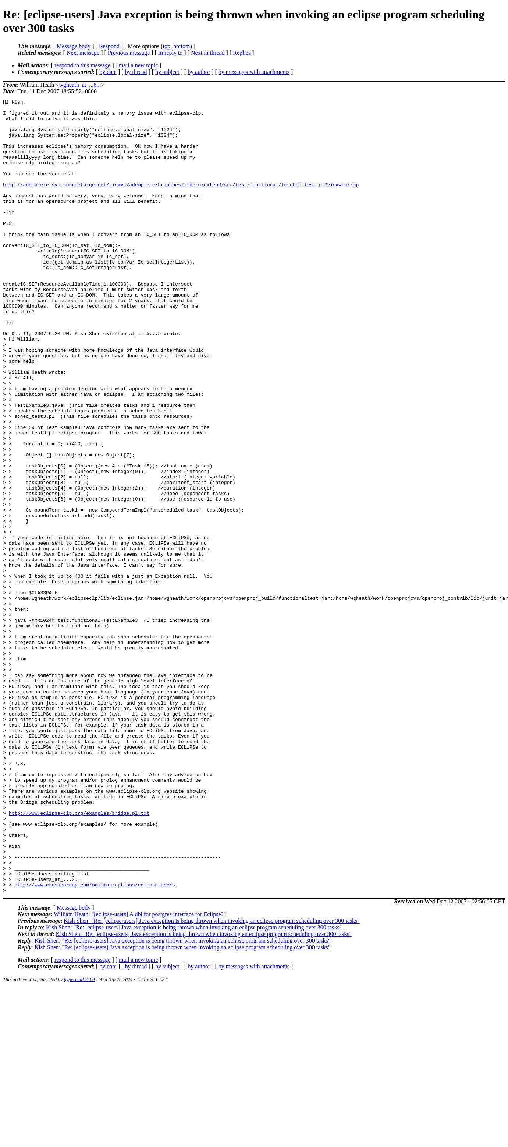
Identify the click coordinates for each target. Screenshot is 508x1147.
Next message (83, 53)
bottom (181, 46)
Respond (109, 46)
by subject (167, 72)
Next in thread (208, 53)
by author (199, 72)
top (166, 46)
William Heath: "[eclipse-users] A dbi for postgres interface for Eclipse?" (140, 1073)
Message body (73, 46)
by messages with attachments (254, 72)
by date (108, 72)
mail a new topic (138, 65)
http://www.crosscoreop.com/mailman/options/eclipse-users (94, 1042)
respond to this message (82, 65)
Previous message (129, 53)
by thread (136, 72)
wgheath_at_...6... (80, 85)
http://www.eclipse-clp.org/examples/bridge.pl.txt (79, 956)
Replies (242, 53)
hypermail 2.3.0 (79, 1138)
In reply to (170, 53)
